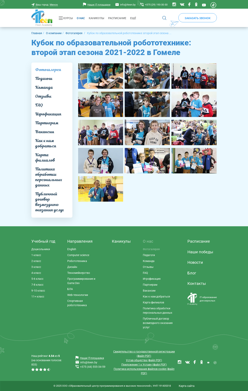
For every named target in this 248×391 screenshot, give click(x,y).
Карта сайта (187, 385)
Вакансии (44, 132)
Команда (44, 87)
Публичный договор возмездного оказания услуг (49, 202)
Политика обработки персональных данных (48, 177)
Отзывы (43, 96)
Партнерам (46, 123)
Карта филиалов (45, 157)
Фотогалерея (48, 69)
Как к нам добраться (45, 143)
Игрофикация (48, 114)
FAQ (39, 105)
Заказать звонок (198, 18)
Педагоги (43, 78)
